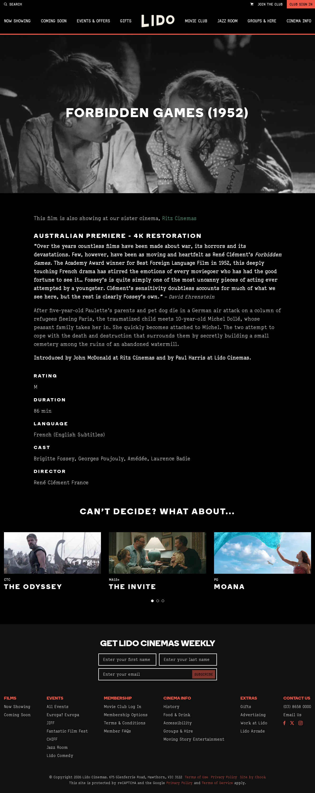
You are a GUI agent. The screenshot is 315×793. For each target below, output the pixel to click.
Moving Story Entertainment (193, 739)
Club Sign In (300, 4)
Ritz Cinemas (179, 218)
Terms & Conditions (125, 722)
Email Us (292, 714)
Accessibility (177, 722)
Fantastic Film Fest (67, 731)
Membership (118, 698)
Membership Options (126, 714)
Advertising (253, 714)
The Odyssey (33, 587)
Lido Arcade (252, 731)
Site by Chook (253, 777)
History (171, 706)
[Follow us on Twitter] (292, 723)
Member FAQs (117, 731)
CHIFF (52, 739)
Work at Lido (253, 722)
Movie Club (196, 21)
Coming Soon (53, 21)
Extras (248, 698)
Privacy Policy (224, 777)
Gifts (125, 21)
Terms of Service (217, 783)
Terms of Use (196, 777)
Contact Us (296, 698)
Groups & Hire (262, 21)
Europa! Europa (63, 714)
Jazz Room (227, 21)
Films (10, 698)
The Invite (133, 587)
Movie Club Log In (122, 706)
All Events (58, 706)
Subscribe (203, 674)
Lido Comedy (60, 755)
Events (55, 698)
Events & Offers (93, 21)
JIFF (51, 722)
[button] (152, 601)
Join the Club (270, 4)
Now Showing (17, 21)
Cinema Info (299, 21)
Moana (229, 587)
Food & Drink (176, 714)
